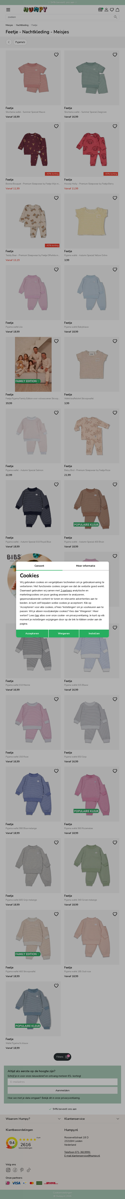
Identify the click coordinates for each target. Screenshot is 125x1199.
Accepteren (32, 633)
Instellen (94, 633)
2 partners (66, 590)
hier (37, 615)
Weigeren (64, 633)
